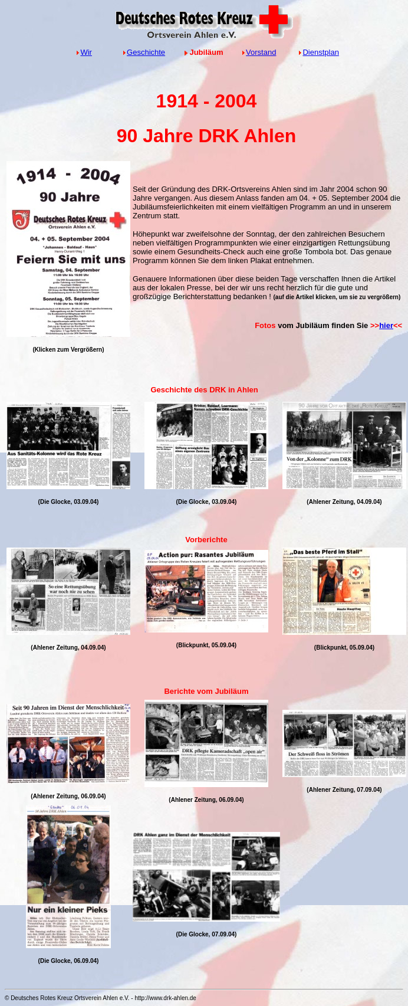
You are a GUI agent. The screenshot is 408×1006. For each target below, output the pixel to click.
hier (386, 325)
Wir (86, 52)
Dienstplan (320, 52)
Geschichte (146, 52)
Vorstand (261, 52)
